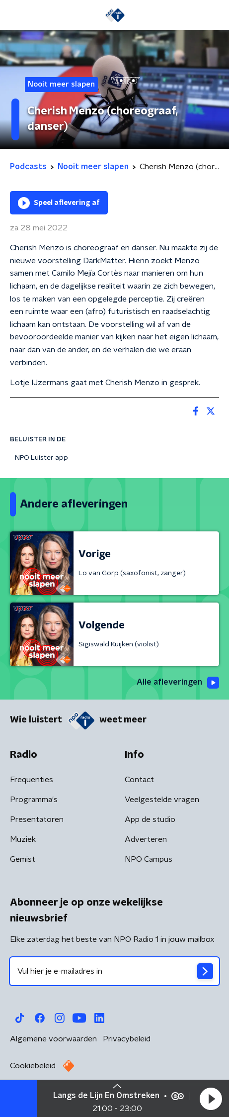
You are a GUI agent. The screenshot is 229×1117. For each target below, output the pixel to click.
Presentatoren (37, 819)
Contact (139, 780)
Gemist (22, 859)
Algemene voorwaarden (53, 1039)
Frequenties (31, 780)
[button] (211, 1099)
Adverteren (146, 839)
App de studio (150, 819)
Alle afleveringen (178, 683)
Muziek (23, 839)
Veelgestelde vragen (162, 800)
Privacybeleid (127, 1039)
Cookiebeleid (33, 1066)
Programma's (34, 800)
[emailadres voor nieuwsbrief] (114, 971)
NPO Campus (148, 859)
